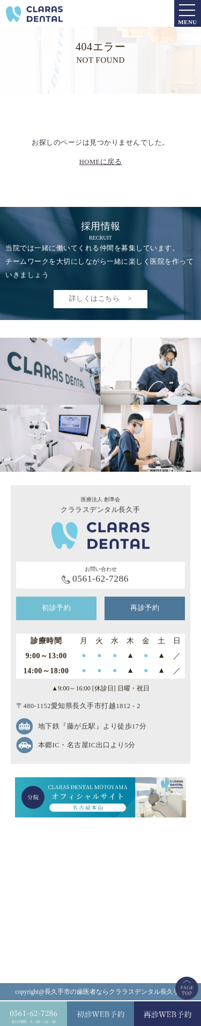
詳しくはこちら (94, 298)
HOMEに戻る (100, 162)
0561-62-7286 (100, 578)
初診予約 (56, 608)
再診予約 (144, 608)
